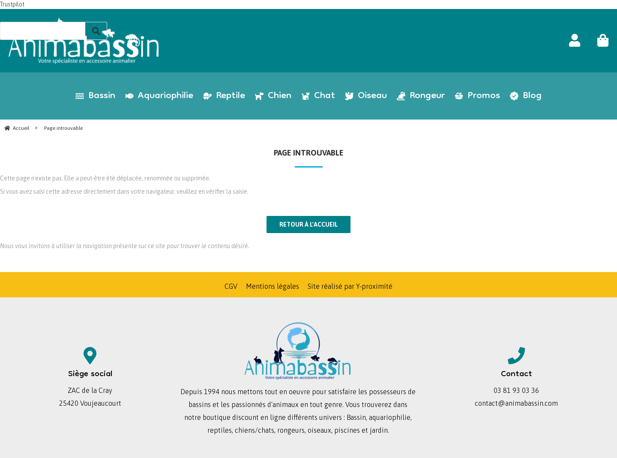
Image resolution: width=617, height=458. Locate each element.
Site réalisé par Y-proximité (350, 286)
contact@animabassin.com (516, 403)
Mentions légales (272, 286)
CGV (231, 286)
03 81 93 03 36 (516, 390)
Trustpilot (12, 4)
